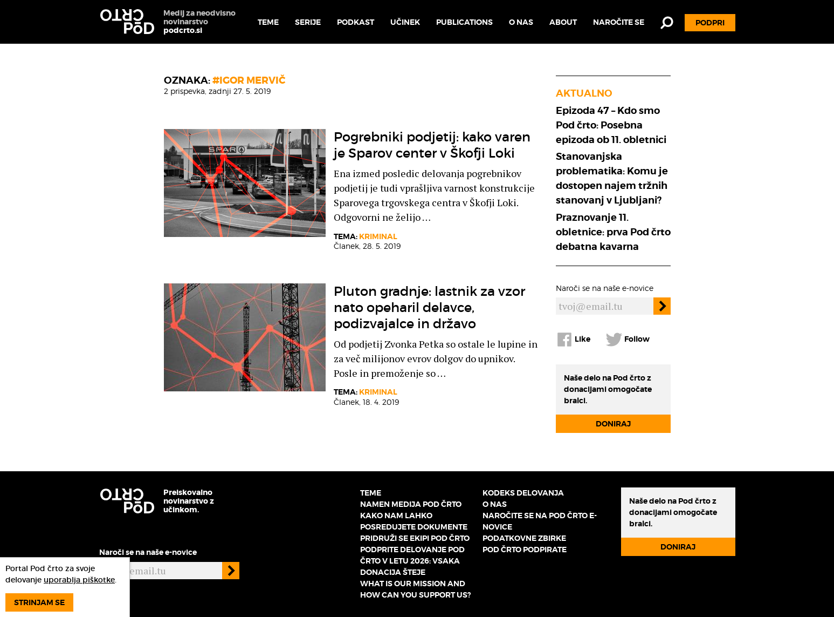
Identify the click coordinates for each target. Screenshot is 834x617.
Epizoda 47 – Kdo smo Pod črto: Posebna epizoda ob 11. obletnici (611, 125)
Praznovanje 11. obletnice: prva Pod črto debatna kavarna (613, 232)
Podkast (355, 22)
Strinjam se (39, 602)
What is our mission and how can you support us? (415, 589)
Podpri (710, 23)
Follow (627, 339)
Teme (268, 22)
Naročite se (618, 22)
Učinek (405, 22)
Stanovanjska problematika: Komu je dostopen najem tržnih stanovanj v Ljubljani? (612, 178)
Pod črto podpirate (525, 549)
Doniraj (613, 424)
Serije (308, 22)
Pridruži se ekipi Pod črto (415, 538)
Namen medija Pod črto (410, 504)
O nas (521, 22)
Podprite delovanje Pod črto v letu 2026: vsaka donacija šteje (412, 561)
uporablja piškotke (79, 580)
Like (573, 339)
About (563, 22)
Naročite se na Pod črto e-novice (540, 521)
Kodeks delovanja (523, 493)
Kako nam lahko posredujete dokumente (413, 521)
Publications (464, 22)
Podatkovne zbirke (524, 538)
